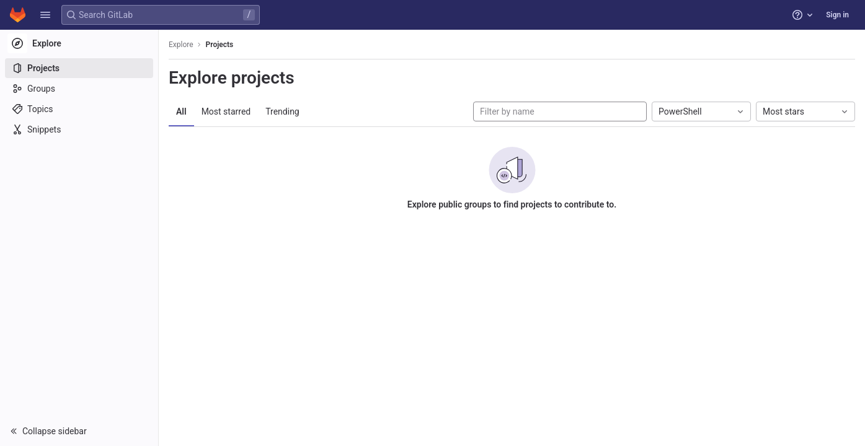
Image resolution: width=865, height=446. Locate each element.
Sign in (837, 15)
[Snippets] (79, 129)
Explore (181, 44)
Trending (282, 111)
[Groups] (79, 88)
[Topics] (79, 109)
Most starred (226, 111)
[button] (45, 15)
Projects (220, 44)
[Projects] (79, 68)
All (181, 111)
